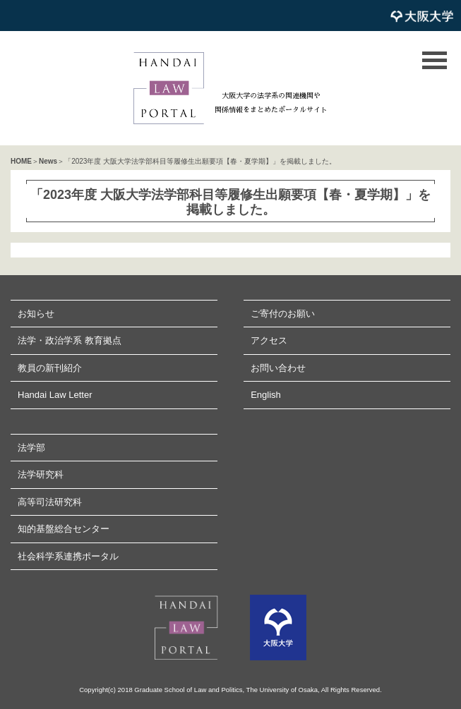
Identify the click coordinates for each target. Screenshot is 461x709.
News (48, 161)
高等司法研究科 (50, 502)
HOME (21, 161)
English (266, 394)
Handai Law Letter (55, 394)
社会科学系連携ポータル (68, 556)
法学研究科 (41, 474)
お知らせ (36, 313)
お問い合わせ (278, 368)
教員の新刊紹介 (50, 368)
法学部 (31, 447)
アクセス (269, 340)
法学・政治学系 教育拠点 (69, 340)
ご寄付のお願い (283, 313)
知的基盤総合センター (63, 528)
